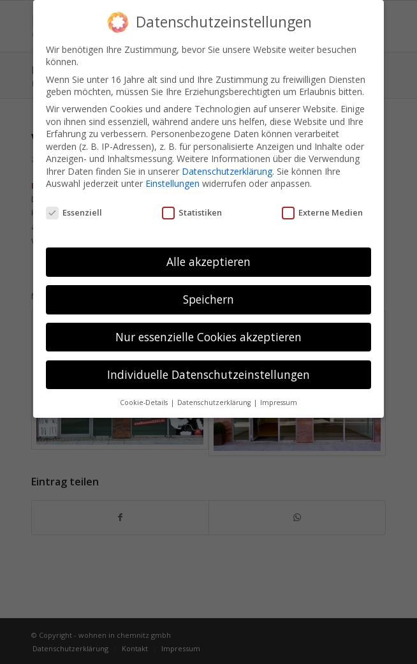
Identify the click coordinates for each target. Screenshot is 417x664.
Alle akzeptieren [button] (208, 261)
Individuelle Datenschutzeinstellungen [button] (208, 374)
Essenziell (74, 212)
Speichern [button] (208, 299)
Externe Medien (322, 212)
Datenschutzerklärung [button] (214, 402)
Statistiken (192, 212)
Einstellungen (172, 183)
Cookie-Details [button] (145, 402)
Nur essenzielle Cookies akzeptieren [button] (208, 336)
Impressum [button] (278, 402)
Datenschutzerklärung (227, 171)
